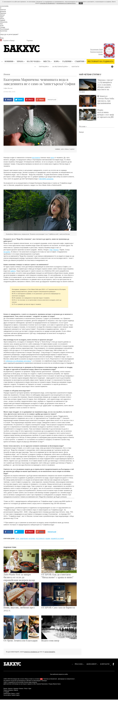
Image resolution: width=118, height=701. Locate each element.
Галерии (66, 61)
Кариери (3, 13)
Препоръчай (52, 99)
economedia (4, 6)
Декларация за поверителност (66, 679)
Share (9, 100)
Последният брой (96, 49)
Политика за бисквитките (50, 679)
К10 (1, 24)
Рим (50, 250)
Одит (2, 17)
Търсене (30, 40)
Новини (9, 61)
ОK (81, 3)
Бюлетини (3, 31)
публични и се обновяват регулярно (18, 361)
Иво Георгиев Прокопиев (40, 684)
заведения (24, 538)
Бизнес (21, 688)
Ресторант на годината (100, 61)
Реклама (79, 664)
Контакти (75, 66)
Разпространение (96, 52)
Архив (100, 54)
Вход (1, 38)
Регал (2, 18)
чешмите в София (57, 538)
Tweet (20, 100)
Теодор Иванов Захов (55, 684)
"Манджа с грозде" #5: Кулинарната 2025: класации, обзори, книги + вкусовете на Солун (96, 86)
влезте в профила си (31, 652)
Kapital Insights (16, 695)
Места (46, 61)
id (0, 8)
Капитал (3, 9)
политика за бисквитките (47, 3)
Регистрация (4, 29)
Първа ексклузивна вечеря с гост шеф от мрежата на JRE (96, 115)
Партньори (43, 66)
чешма (47, 538)
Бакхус (2, 15)
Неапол (56, 250)
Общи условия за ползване (32, 679)
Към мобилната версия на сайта (59, 674)
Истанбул (7, 252)
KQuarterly (3, 22)
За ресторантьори (59, 66)
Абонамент (91, 664)
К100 (1, 25)
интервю (32, 538)
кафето (13, 271)
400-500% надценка (46, 179)
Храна (20, 61)
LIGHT (17, 693)
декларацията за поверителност (66, 3)
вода (52, 157)
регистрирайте (50, 652)
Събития (79, 61)
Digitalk (7, 692)
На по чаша (33, 61)
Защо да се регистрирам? (9, 34)
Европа (16, 690)
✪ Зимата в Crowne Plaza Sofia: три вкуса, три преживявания (96, 101)
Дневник (3, 11)
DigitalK (2, 20)
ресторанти (36, 157)
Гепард (2, 27)
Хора (56, 61)
